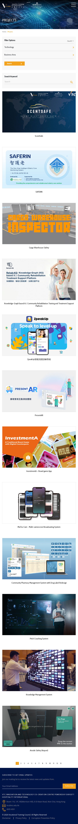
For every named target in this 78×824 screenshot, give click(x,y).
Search (14, 63)
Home (4, 32)
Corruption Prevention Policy (43, 818)
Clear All (70, 41)
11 (53, 763)
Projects (10, 32)
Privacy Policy (21, 818)
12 (57, 763)
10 (50, 763)
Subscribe (69, 786)
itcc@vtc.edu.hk (13, 805)
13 (60, 763)
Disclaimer (6, 818)
